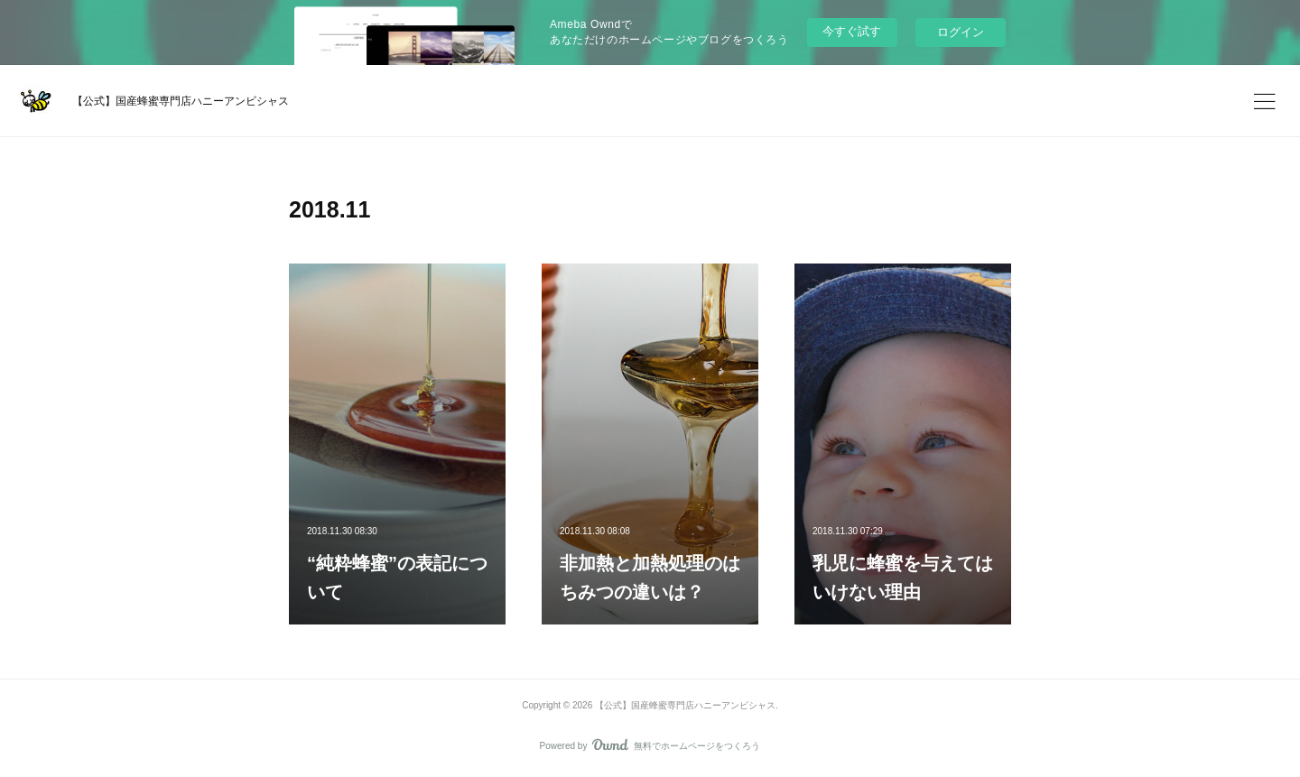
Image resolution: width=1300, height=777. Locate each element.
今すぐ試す (851, 31)
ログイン (960, 32)
